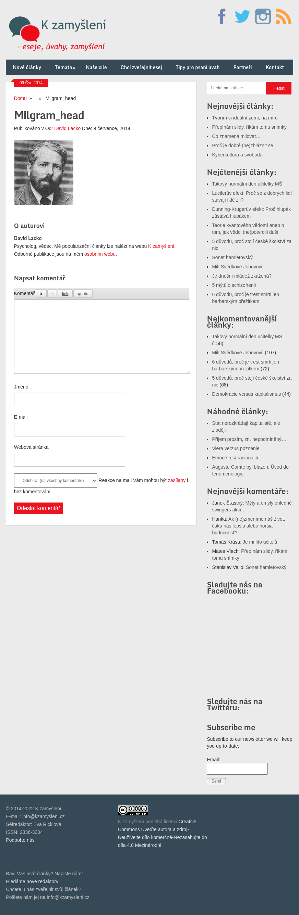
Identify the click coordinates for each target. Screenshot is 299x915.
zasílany (177, 480)
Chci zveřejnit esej (141, 67)
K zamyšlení (161, 246)
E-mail (21, 417)
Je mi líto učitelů (260, 542)
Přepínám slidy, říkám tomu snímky (249, 127)
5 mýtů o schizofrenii (234, 285)
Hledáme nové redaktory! (32, 881)
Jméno (21, 387)
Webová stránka (31, 447)
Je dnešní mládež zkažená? (242, 276)
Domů (20, 98)
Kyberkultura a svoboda (237, 154)
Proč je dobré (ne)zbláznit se (242, 145)
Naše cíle (96, 67)
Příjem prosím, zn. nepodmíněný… (249, 439)
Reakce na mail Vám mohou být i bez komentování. (101, 483)
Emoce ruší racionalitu (236, 457)
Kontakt (274, 67)
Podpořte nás (20, 840)
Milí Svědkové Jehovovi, (237, 266)
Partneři (242, 67)
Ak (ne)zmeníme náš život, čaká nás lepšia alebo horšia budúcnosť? (248, 525)
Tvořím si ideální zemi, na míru (244, 117)
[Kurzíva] (52, 293)
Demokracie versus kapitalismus (246, 394)
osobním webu (100, 254)
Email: (213, 759)
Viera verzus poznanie (235, 448)
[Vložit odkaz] (65, 293)
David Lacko (67, 128)
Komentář (24, 293)
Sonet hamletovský (232, 257)
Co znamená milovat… (236, 136)
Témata (65, 67)
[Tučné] (40, 293)
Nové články (27, 67)
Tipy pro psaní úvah (198, 67)
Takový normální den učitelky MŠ (247, 184)
